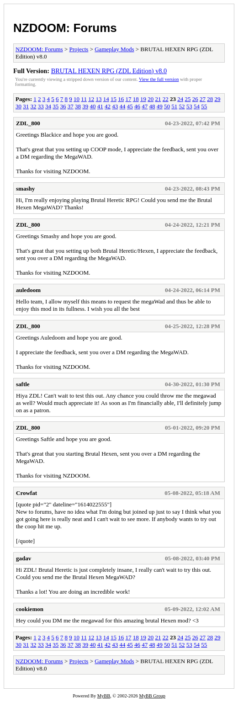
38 (78, 106)
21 (158, 99)
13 (98, 99)
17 (128, 99)
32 (34, 106)
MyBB (103, 695)
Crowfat (26, 492)
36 (63, 106)
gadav (23, 558)
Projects (79, 49)
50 (167, 106)
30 (18, 106)
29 (217, 99)
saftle (23, 384)
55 (204, 106)
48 (152, 106)
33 (41, 106)
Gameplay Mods (114, 49)
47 (145, 106)
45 (130, 106)
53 (189, 106)
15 (113, 99)
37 (71, 106)
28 (210, 99)
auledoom (28, 290)
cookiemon (29, 609)
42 (108, 106)
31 (26, 106)
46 (137, 106)
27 (203, 99)
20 (150, 99)
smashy (25, 188)
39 (85, 106)
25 (187, 99)
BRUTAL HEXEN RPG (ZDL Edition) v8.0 (109, 70)
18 (136, 99)
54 (197, 106)
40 (93, 106)
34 (48, 106)
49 (160, 106)
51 (174, 106)
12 (91, 99)
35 (55, 106)
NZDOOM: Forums (65, 28)
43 (115, 106)
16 (121, 99)
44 (123, 106)
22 (166, 99)
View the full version (159, 79)
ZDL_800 (28, 123)
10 (76, 99)
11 (84, 99)
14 (106, 99)
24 (180, 99)
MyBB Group (152, 695)
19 (143, 99)
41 (100, 106)
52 (182, 106)
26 (195, 99)
